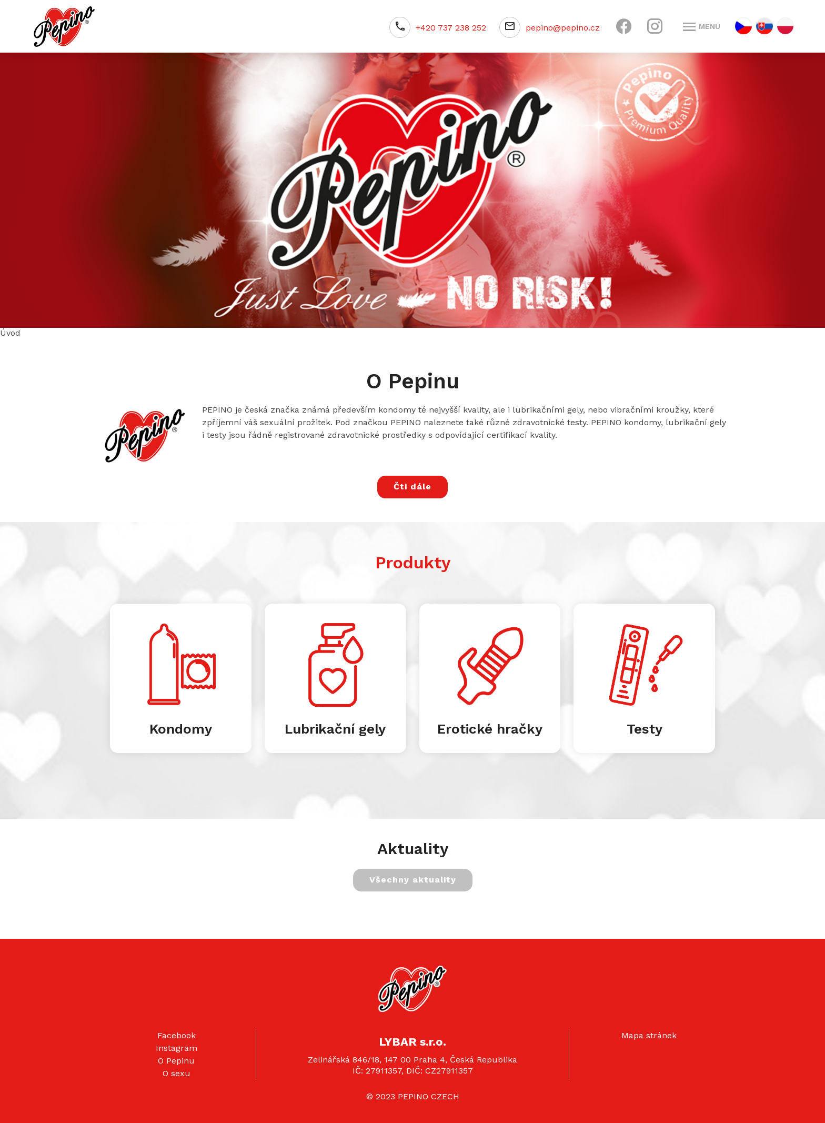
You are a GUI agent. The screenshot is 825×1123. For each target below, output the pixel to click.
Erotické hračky (489, 729)
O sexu (176, 1073)
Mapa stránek (649, 1035)
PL (785, 26)
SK (764, 26)
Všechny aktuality (412, 880)
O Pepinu (176, 1061)
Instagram (176, 1048)
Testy (644, 729)
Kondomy (180, 729)
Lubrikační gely (335, 729)
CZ (743, 26)
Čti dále (412, 487)
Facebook (176, 1035)
